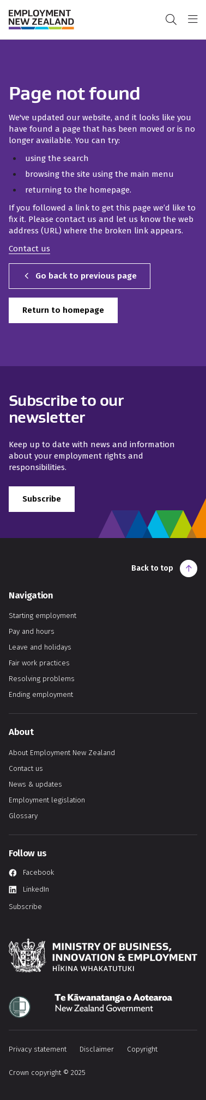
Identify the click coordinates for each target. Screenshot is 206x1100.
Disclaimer (97, 1049)
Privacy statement (37, 1049)
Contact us (29, 249)
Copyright (142, 1049)
